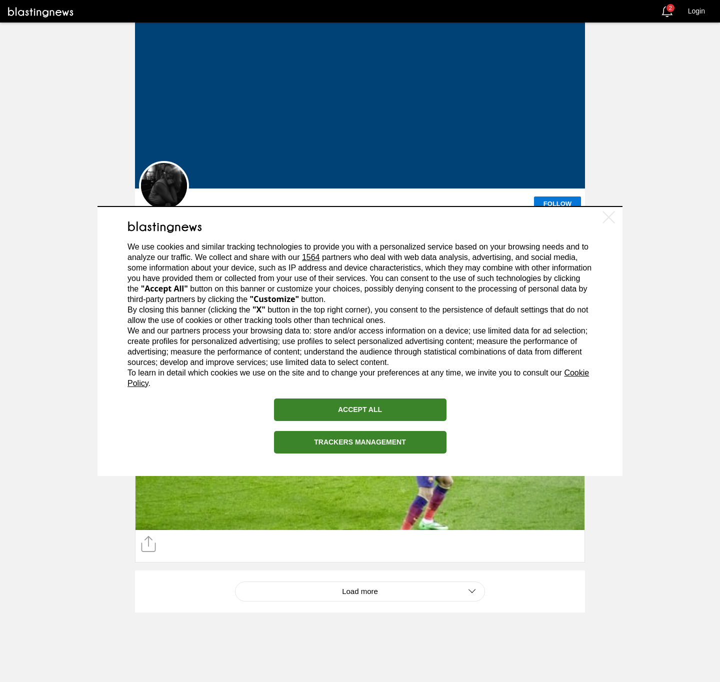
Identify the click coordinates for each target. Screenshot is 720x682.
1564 (311, 257)
